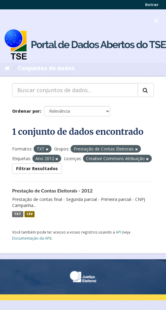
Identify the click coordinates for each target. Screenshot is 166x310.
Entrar (151, 4)
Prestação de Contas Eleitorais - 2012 (52, 190)
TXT (17, 214)
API (118, 232)
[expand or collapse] (156, 21)
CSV (29, 214)
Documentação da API (31, 238)
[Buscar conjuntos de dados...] (75, 90)
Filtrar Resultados (37, 168)
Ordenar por (26, 111)
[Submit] (146, 90)
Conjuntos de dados (46, 68)
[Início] (7, 68)
